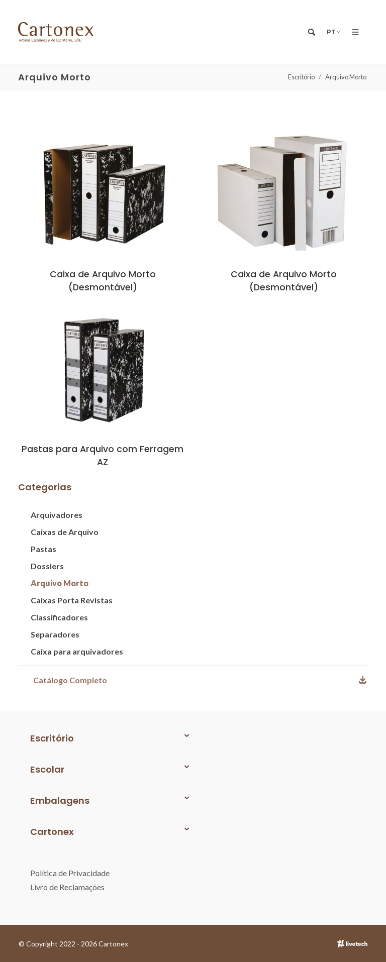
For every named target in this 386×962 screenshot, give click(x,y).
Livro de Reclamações (67, 887)
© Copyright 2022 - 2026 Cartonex (73, 943)
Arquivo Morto (345, 77)
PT (334, 32)
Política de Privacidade (70, 873)
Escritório (301, 77)
